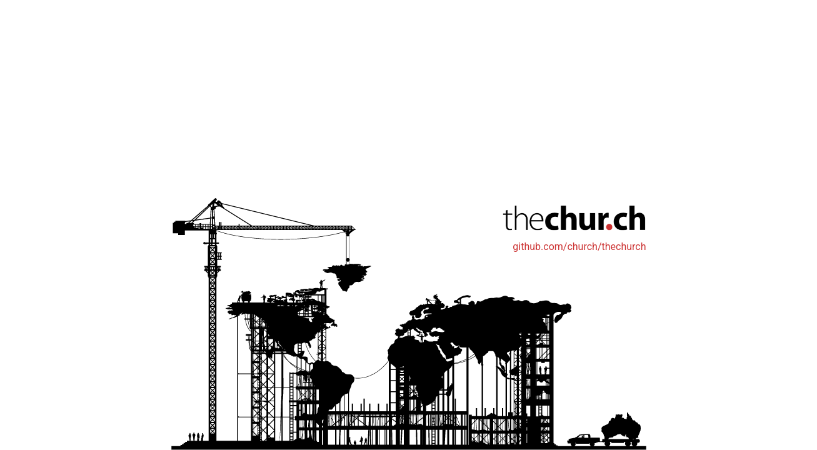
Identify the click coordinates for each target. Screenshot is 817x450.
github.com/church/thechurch (579, 246)
